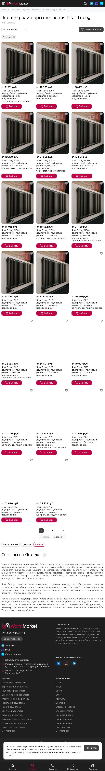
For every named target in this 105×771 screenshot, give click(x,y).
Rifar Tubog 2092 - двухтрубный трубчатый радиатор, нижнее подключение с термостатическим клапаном (16, 95)
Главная (5, 10)
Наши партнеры (63, 719)
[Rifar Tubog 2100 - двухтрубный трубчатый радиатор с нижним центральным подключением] (52, 202)
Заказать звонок (12, 639)
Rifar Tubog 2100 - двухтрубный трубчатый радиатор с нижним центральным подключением (51, 234)
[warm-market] (17, 3)
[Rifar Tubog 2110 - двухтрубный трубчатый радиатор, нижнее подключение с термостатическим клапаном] (17, 339)
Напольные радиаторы (13, 703)
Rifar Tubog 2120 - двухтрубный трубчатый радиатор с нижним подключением (84, 371)
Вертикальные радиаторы (14, 686)
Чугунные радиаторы (12, 715)
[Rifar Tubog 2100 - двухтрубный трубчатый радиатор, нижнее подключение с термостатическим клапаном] (87, 202)
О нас (58, 682)
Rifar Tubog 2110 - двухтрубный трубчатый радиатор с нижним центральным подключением (86, 304)
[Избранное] (31, 44)
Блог (57, 695)
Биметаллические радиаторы (16, 719)
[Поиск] (85, 3)
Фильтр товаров (91, 29)
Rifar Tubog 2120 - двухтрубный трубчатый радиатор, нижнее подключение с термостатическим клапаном (51, 442)
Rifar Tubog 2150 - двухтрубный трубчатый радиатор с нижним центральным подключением (51, 511)
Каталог (15, 10)
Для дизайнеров (64, 715)
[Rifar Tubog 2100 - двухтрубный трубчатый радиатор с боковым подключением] (87, 133)
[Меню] (3, 3)
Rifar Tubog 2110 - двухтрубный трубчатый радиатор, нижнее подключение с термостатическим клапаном (16, 372)
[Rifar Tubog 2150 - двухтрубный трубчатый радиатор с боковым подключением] (87, 409)
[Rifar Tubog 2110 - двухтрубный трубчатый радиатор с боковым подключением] (17, 272)
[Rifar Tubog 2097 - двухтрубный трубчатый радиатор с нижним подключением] (87, 63)
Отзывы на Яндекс (24, 554)
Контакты (60, 699)
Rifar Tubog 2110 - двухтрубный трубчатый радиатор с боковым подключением (14, 304)
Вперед (60, 537)
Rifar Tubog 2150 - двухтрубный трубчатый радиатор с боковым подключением (84, 441)
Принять (91, 748)
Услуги (58, 686)
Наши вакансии (63, 723)
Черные (39, 544)
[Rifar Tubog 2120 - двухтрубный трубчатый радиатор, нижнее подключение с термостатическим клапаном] (52, 409)
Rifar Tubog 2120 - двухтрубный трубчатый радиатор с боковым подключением (49, 371)
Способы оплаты (64, 711)
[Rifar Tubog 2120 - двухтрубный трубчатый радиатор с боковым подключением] (52, 339)
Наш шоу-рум (62, 727)
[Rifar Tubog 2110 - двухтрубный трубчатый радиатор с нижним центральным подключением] (87, 272)
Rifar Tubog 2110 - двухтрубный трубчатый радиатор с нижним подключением (49, 304)
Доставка (60, 703)
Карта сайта (62, 742)
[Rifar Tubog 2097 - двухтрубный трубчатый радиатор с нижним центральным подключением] (17, 133)
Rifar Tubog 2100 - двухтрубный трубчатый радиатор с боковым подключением (84, 164)
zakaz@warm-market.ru (17, 660)
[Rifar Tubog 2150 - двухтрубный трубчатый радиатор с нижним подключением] (17, 479)
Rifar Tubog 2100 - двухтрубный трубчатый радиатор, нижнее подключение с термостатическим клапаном (86, 235)
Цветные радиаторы (12, 711)
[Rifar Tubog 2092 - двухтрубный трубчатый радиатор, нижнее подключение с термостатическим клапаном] (17, 63)
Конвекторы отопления (13, 682)
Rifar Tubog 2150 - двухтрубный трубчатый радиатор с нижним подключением (14, 511)
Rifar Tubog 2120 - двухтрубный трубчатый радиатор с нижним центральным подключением (16, 441)
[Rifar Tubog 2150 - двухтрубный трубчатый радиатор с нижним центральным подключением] (52, 479)
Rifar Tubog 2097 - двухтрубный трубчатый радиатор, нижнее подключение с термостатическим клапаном (51, 165)
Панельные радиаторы (13, 727)
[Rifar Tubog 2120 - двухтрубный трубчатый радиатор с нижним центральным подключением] (17, 409)
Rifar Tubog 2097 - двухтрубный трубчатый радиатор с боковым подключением (49, 94)
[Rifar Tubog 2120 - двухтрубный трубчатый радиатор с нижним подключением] (87, 339)
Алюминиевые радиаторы (14, 723)
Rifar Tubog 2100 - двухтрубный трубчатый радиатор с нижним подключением (14, 234)
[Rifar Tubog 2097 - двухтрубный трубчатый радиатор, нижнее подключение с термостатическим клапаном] (52, 133)
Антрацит (9, 36)
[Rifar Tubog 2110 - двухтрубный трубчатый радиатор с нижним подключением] (52, 272)
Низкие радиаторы (11, 707)
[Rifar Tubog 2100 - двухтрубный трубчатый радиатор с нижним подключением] (17, 202)
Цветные (26, 544)
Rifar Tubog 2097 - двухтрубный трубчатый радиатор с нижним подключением (84, 94)
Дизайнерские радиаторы (15, 695)
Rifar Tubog (50, 10)
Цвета (58, 690)
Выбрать (11, 106)
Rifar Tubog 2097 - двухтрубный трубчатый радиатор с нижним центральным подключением (16, 164)
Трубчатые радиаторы (32, 10)
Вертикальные (10, 544)
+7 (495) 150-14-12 (13, 633)
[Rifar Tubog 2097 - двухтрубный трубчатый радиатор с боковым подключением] (52, 63)
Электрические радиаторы (15, 699)
